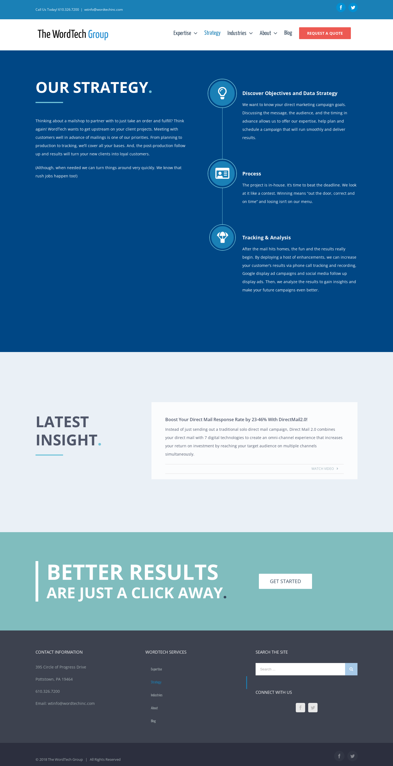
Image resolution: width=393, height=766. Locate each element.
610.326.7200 (68, 9)
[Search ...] (300, 669)
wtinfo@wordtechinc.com (103, 9)
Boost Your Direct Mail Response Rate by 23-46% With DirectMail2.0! (236, 419)
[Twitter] (313, 707)
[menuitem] (189, 33)
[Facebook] (300, 707)
